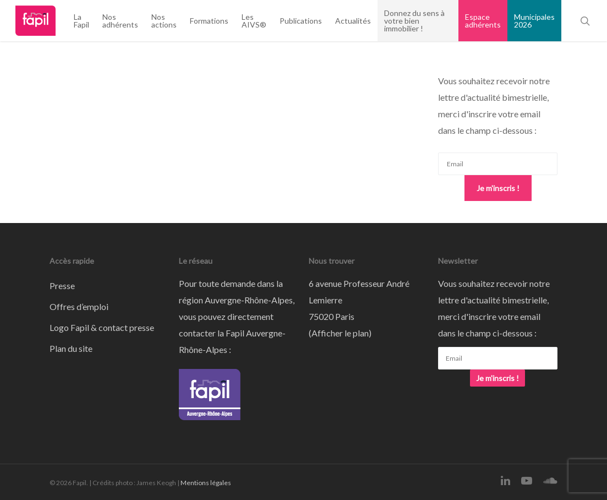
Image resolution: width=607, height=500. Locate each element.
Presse (62, 285)
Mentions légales (206, 483)
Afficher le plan (340, 333)
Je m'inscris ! (498, 188)
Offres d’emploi (79, 306)
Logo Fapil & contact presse (102, 327)
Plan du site (71, 348)
